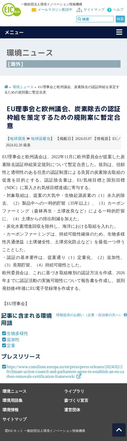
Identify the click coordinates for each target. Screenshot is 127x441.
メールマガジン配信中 (55, 10)
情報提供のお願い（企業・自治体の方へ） (89, 315)
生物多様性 (17, 333)
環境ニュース (23, 87)
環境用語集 (12, 400)
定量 (11, 345)
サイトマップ (94, 10)
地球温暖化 (40, 139)
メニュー (14, 32)
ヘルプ (118, 10)
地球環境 (18, 139)
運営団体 (72, 409)
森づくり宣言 (76, 400)
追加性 (13, 339)
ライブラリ (74, 391)
